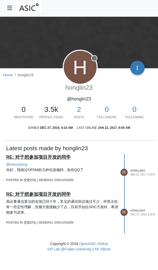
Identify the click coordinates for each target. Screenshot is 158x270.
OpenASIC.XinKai (93, 244)
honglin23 (138, 170)
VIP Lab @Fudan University (69, 249)
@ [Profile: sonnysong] (16, 164)
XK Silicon (103, 249)
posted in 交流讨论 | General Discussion (40, 180)
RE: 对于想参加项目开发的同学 (38, 157)
